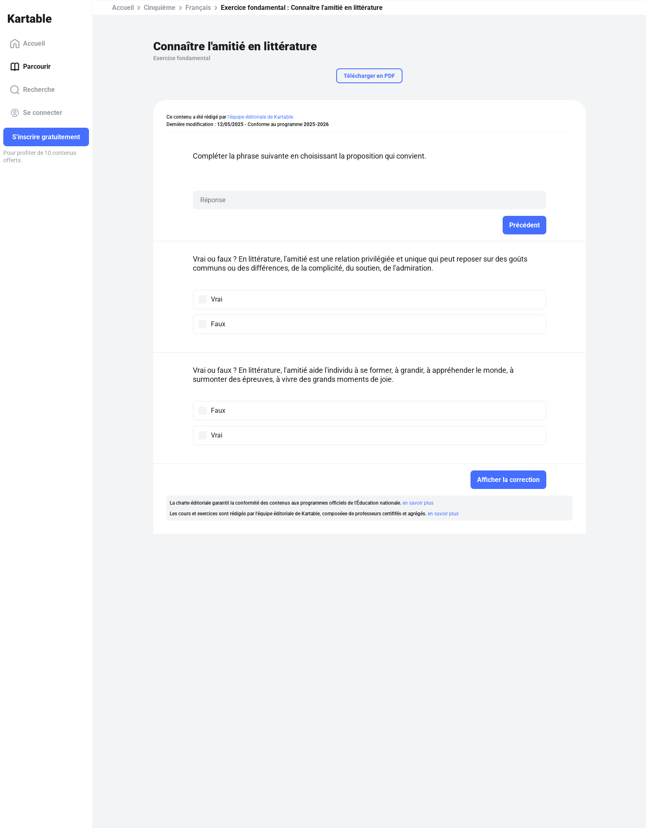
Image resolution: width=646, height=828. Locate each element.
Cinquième (160, 8)
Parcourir (30, 67)
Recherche (32, 90)
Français (198, 8)
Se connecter (36, 113)
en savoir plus (418, 503)
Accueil (27, 44)
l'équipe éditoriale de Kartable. (260, 117)
